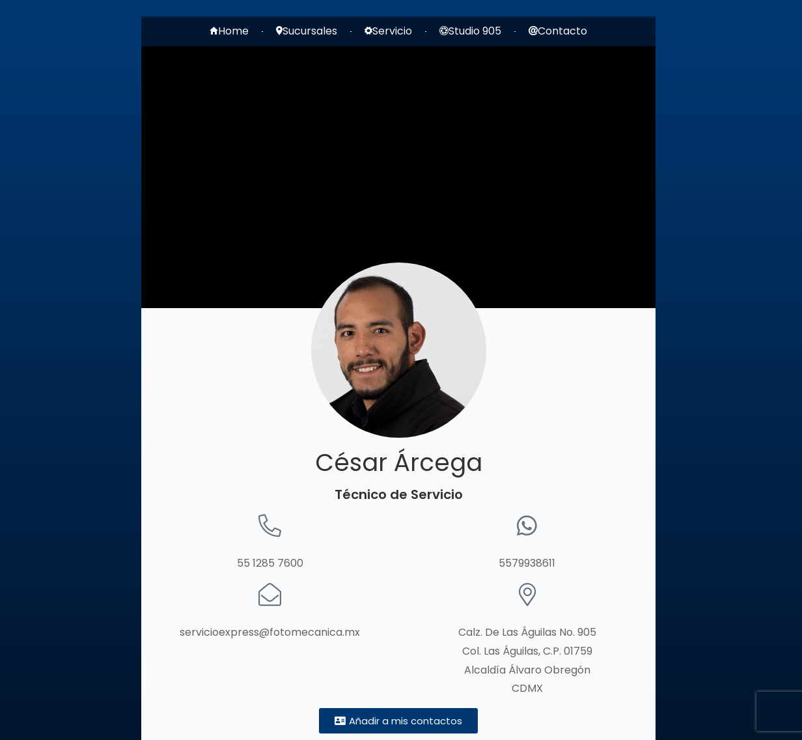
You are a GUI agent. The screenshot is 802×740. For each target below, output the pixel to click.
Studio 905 (470, 30)
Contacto (558, 30)
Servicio (388, 30)
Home (229, 30)
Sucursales (306, 30)
